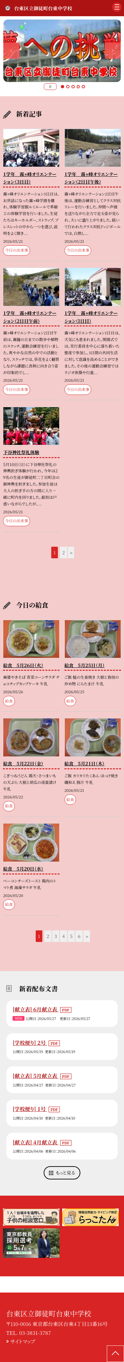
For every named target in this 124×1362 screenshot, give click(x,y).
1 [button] (62, 86)
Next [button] (113, 51)
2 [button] (67, 86)
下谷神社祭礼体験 (21, 452)
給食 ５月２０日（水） (23, 868)
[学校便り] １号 (30, 1108)
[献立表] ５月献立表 (36, 1075)
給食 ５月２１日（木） (84, 763)
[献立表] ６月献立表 (36, 1009)
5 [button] (83, 86)
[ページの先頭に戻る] (115, 1354)
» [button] (71, 552)
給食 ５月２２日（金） (23, 763)
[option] (62, 51)
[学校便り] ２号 (30, 1042)
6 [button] (79, 936)
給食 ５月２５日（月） (84, 665)
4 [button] (78, 86)
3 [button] (73, 86)
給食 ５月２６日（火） (23, 665)
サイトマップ (22, 1341)
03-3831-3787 (35, 1332)
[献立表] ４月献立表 (36, 1142)
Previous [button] (11, 51)
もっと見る (65, 1172)
